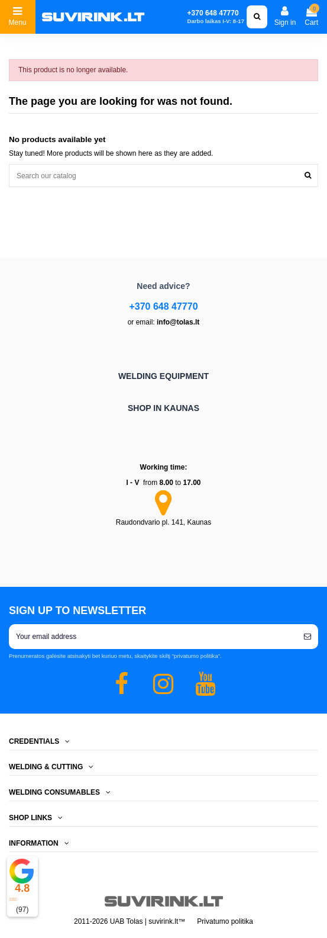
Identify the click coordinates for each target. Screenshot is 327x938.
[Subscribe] (307, 636)
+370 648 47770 (163, 306)
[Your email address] (153, 636)
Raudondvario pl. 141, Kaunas (163, 522)
